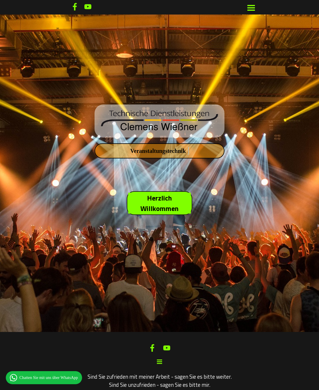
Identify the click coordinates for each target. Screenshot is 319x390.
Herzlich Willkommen (159, 203)
